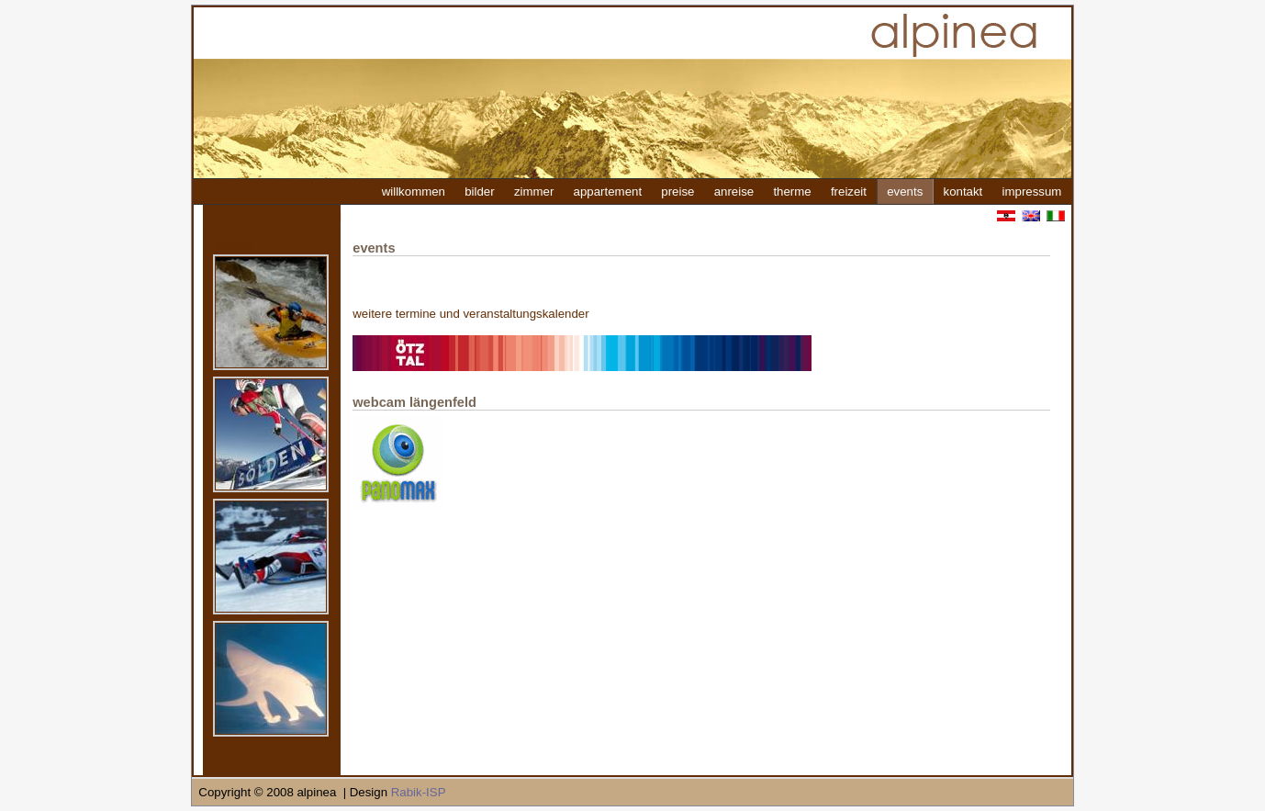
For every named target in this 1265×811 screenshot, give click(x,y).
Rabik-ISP (418, 792)
